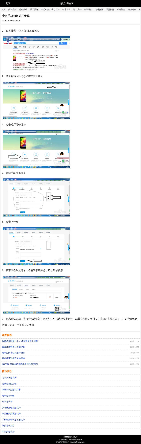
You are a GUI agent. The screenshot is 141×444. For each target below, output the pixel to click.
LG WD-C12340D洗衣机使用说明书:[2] (20, 364)
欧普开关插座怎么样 (11, 413)
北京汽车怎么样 (9, 377)
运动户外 (77, 9)
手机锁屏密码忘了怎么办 (13, 419)
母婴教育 (110, 9)
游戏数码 (23, 9)
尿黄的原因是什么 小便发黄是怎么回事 (20, 341)
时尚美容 (121, 9)
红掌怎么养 (7, 401)
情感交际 (99, 9)
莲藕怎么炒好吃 (9, 383)
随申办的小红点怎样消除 (13, 352)
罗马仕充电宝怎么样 (11, 407)
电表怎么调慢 (8, 395)
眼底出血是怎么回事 (11, 389)
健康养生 (66, 9)
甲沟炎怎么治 (8, 431)
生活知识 (45, 9)
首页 (3, 9)
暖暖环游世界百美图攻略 (13, 347)
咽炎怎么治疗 (8, 425)
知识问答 (132, 9)
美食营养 (12, 9)
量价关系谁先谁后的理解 (13, 358)
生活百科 (55, 9)
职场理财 (88, 9)
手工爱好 (34, 9)
